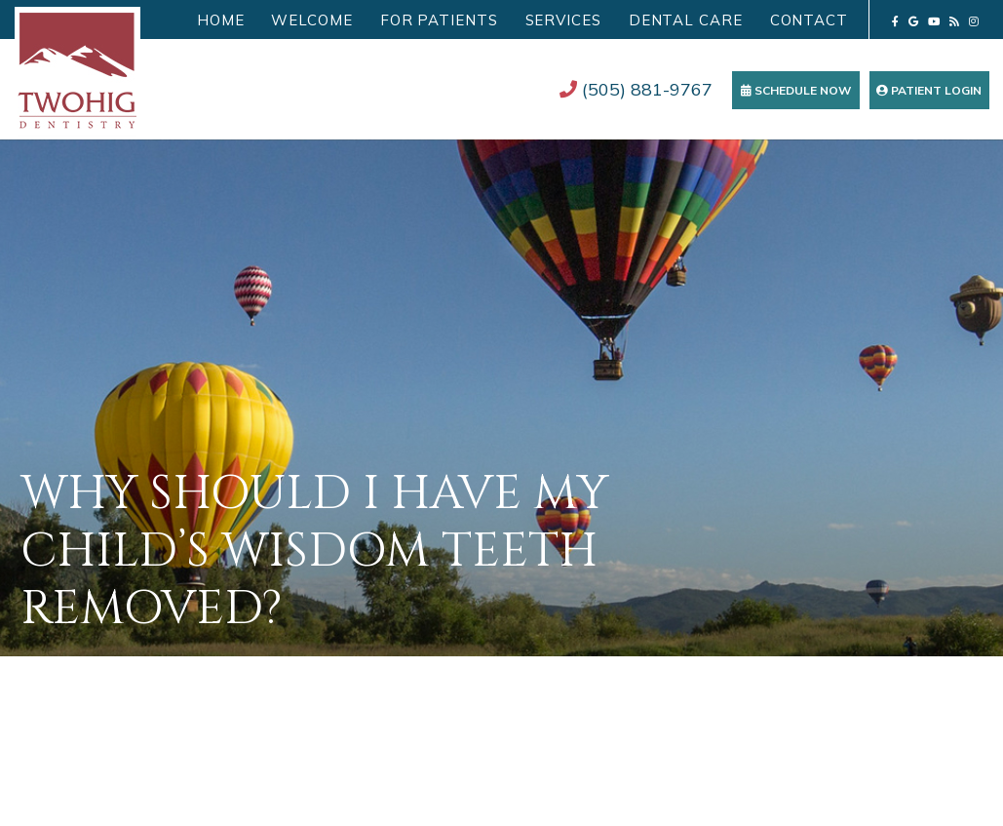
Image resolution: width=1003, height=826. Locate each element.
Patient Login (929, 90)
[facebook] (895, 21)
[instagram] (974, 21)
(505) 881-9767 (636, 89)
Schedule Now (796, 90)
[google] (913, 21)
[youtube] (934, 21)
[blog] (954, 21)
